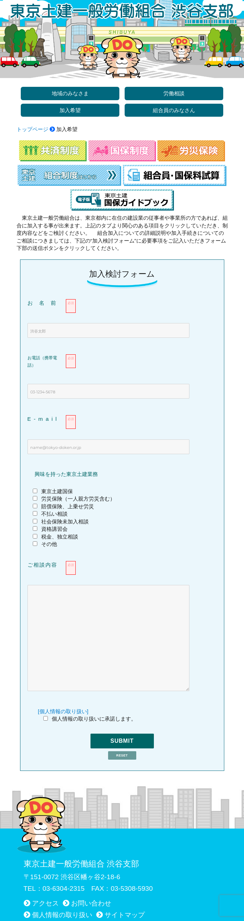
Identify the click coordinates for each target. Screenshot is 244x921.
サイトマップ (125, 915)
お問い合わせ (91, 903)
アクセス (45, 903)
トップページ (32, 129)
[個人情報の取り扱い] (63, 711)
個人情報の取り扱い (62, 915)
